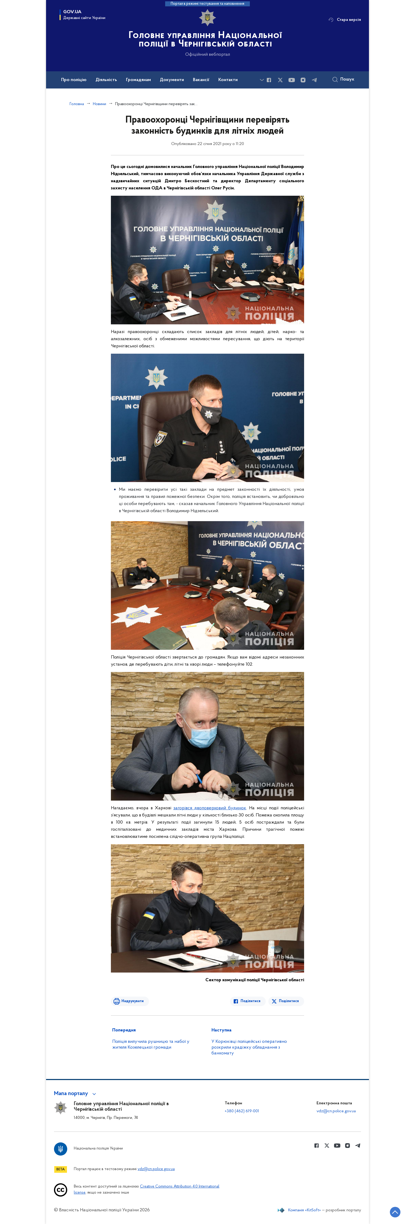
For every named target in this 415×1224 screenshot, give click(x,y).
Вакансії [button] (201, 80)
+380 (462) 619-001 (242, 1111)
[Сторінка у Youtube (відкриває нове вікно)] (291, 80)
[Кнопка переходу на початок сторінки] (395, 1212)
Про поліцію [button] (74, 80)
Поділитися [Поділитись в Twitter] (289, 1001)
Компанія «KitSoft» (304, 1210)
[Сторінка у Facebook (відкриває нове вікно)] (269, 80)
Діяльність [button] (106, 80)
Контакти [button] (228, 80)
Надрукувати (132, 1001)
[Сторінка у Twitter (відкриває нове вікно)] (280, 80)
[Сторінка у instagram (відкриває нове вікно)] (303, 80)
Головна (77, 104)
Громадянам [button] (138, 80)
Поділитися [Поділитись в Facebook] (250, 1001)
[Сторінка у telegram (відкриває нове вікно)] (314, 80)
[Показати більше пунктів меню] (262, 79)
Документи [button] (172, 80)
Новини (99, 104)
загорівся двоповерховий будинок (209, 808)
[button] (76, 1094)
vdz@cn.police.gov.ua (336, 1111)
